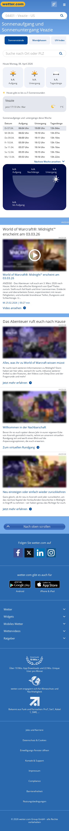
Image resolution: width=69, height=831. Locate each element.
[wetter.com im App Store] (47, 587)
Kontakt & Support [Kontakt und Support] (34, 760)
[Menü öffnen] (63, 4)
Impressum (34, 770)
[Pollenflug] (54, 4)
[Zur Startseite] (14, 4)
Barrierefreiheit (34, 791)
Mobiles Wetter (13, 624)
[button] (34, 609)
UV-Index (60, 40)
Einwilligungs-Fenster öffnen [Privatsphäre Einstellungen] (34, 750)
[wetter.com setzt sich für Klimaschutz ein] (34, 686)
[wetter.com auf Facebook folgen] (18, 553)
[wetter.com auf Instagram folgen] (51, 553)
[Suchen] (61, 15)
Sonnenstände (16, 40)
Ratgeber (9, 638)
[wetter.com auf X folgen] (29, 553)
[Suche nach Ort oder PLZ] (34, 15)
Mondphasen (39, 40)
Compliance (35, 781)
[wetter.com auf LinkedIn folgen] (40, 553)
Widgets (9, 616)
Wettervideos (12, 631)
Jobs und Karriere (34, 730)
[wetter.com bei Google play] (20, 586)
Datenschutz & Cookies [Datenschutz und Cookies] (34, 740)
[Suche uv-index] (59, 53)
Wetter (8, 609)
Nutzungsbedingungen (34, 801)
